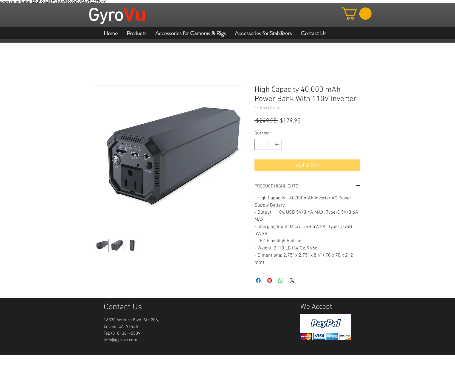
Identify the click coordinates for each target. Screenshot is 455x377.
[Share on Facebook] (258, 280)
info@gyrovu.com (120, 340)
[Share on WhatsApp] (281, 280)
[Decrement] (259, 144)
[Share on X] (292, 280)
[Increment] (277, 144)
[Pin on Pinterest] (269, 280)
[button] (356, 13)
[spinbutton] (268, 144)
